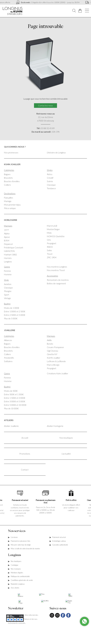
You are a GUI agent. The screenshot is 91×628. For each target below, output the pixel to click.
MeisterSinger (53, 229)
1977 (6, 230)
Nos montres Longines (57, 266)
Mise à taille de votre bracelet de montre (25, 548)
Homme (8, 274)
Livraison (14, 537)
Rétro (49, 174)
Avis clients (15, 588)
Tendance (51, 188)
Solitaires (8, 361)
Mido (49, 233)
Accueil (25, 438)
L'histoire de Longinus (56, 152)
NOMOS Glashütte (56, 236)
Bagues (7, 174)
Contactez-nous (45, 105)
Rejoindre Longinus (18, 584)
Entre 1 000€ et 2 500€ (14, 311)
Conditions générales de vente (22, 580)
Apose (7, 237)
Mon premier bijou (12, 204)
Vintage (7, 298)
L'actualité (66, 453)
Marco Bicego (53, 365)
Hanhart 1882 (10, 254)
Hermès (8, 258)
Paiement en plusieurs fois (20, 541)
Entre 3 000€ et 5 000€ (14, 401)
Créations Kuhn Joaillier (57, 373)
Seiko (49, 250)
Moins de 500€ (11, 391)
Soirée (50, 181)
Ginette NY (52, 354)
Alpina (6, 233)
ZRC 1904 (51, 257)
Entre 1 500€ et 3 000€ (14, 398)
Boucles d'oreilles (12, 181)
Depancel (8, 244)
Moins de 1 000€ (11, 308)
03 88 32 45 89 (48, 128)
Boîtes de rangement (56, 283)
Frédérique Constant (13, 247)
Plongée (7, 291)
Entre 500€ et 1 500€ (14, 394)
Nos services (16, 531)
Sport (6, 294)
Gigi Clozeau (52, 351)
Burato (50, 344)
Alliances (8, 340)
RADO (50, 247)
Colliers (7, 185)
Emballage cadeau (59, 541)
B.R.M (6, 240)
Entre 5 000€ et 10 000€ (15, 405)
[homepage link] (13, 11)
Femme (7, 271)
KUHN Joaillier (53, 358)
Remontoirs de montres (58, 280)
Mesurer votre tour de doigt (21, 545)
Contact (24, 469)
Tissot (49, 254)
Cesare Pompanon (55, 347)
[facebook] (63, 619)
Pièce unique (10, 208)
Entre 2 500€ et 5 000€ (14, 315)
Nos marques (16, 569)
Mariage (7, 201)
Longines (8, 261)
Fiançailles (8, 197)
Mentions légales (17, 573)
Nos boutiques (66, 438)
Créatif (50, 178)
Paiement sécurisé (59, 537)
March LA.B (52, 226)
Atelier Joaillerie (11, 426)
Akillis (49, 340)
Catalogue (14, 565)
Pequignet (51, 243)
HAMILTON (9, 251)
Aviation (7, 284)
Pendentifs (9, 358)
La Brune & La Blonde (56, 361)
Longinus (14, 555)
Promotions (24, 453)
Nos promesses (11, 152)
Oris (49, 240)
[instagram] (52, 617)
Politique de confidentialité (20, 576)
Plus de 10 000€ (11, 408)
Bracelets (8, 178)
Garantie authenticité (60, 545)
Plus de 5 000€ (10, 318)
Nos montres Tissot (56, 270)
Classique (51, 185)
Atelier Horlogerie (55, 426)
